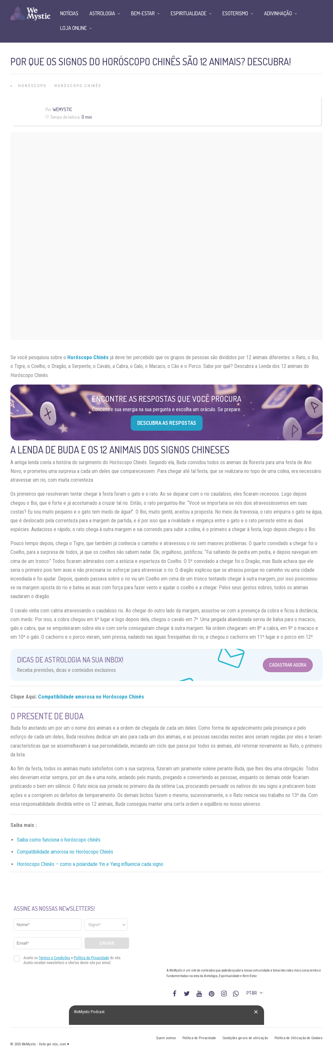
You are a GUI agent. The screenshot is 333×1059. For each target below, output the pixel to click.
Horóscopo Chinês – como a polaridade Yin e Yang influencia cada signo (90, 864)
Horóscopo (32, 86)
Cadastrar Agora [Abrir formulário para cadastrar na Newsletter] (287, 665)
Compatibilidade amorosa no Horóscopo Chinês (91, 697)
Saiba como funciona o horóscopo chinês (58, 840)
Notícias (69, 13)
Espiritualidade (188, 13)
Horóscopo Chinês (77, 86)
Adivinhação (278, 13)
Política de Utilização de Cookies (298, 1038)
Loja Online (73, 28)
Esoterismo (235, 13)
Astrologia (102, 13)
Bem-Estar (143, 13)
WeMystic (62, 109)
